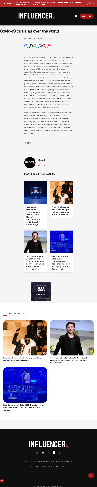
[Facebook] (26, 46)
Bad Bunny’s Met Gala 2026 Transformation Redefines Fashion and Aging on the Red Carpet (60, 262)
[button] (3, 16)
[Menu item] (48, 462)
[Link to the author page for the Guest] (29, 38)
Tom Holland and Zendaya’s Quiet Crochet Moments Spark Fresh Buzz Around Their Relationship (35, 262)
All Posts (41, 165)
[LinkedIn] (40, 46)
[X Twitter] (31, 46)
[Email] (49, 46)
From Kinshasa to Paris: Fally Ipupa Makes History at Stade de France (60, 211)
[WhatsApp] (35, 46)
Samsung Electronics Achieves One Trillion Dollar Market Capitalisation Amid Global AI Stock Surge (33, 216)
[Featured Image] (25, 338)
